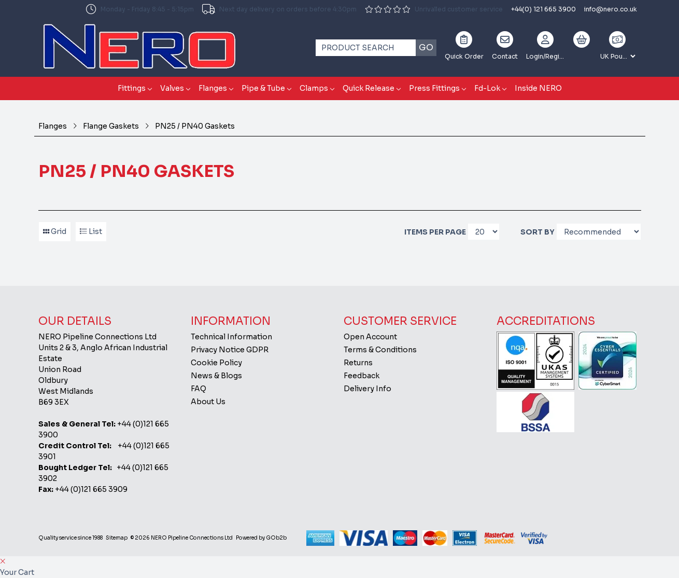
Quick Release (368, 88)
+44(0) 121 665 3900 (543, 9)
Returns (358, 362)
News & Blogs (216, 375)
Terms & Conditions (380, 349)
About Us (208, 401)
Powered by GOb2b (261, 537)
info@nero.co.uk (610, 9)
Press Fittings (434, 88)
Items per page (435, 232)
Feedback (361, 375)
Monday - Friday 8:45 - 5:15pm (140, 9)
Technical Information (231, 336)
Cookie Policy (216, 362)
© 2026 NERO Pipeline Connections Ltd (182, 537)
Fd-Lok (487, 88)
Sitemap (117, 537)
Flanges (213, 88)
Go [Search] (426, 47)
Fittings (132, 88)
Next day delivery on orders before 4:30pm (279, 9)
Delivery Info (367, 388)
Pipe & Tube (263, 88)
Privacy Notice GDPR (229, 349)
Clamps (314, 88)
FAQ (198, 388)
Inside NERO (538, 88)
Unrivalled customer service (434, 9)
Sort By (537, 232)
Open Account (370, 336)
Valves (172, 88)
